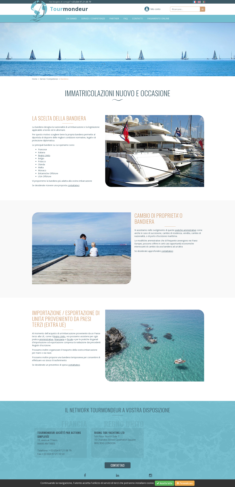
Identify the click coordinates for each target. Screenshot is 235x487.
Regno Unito (44, 155)
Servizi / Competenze (93, 18)
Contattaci (118, 465)
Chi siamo (71, 18)
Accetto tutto (164, 483)
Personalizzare (185, 483)
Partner (114, 18)
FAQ (125, 18)
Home (34, 79)
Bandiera (64, 79)
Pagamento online (158, 18)
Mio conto (155, 9)
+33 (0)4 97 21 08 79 (81, 1)
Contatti (137, 18)
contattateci (73, 185)
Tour (69, 9)
